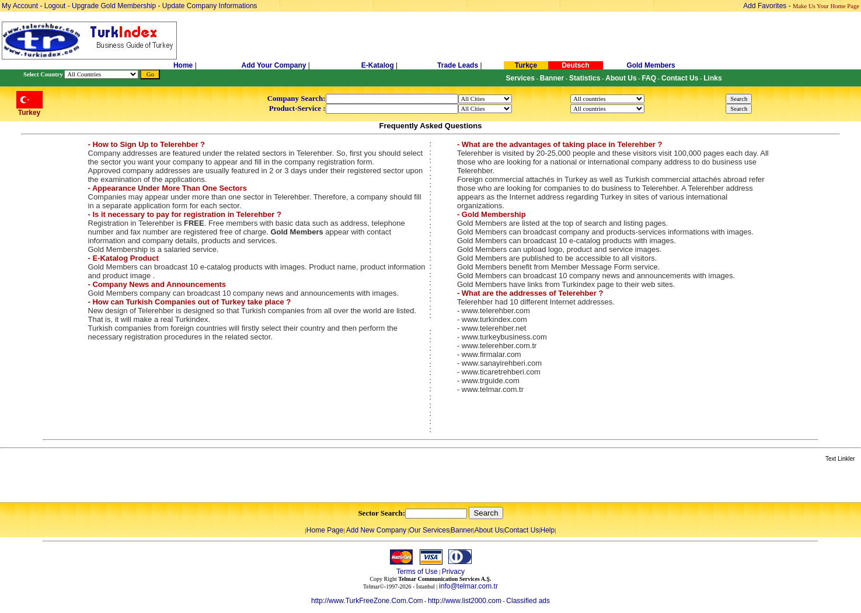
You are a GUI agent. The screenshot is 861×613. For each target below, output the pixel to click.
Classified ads (528, 601)
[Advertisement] (138, 482)
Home (184, 65)
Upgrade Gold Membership (115, 6)
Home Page (324, 530)
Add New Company (376, 530)
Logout (55, 6)
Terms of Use (417, 572)
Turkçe (526, 65)
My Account (21, 6)
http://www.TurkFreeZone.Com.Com (367, 601)
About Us (489, 530)
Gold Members (650, 65)
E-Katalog (377, 65)
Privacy (453, 572)
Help (547, 530)
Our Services (429, 530)
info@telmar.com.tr (468, 586)
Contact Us (521, 530)
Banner (462, 530)
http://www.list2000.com (464, 601)
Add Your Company (275, 65)
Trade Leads (457, 65)
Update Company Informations (209, 6)
